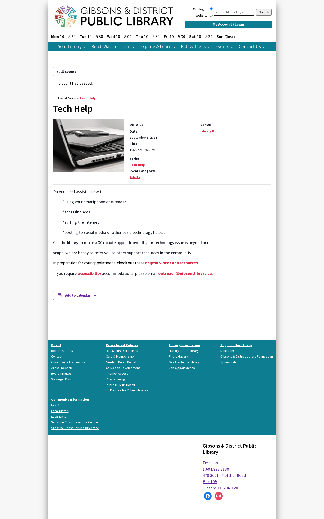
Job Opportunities (182, 368)
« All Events (66, 71)
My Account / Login (228, 24)
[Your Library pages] (86, 47)
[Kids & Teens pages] (210, 47)
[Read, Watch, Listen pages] (134, 47)
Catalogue (200, 9)
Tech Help (137, 165)
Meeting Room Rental (121, 362)
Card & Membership (120, 356)
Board (56, 345)
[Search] (234, 12)
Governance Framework (68, 362)
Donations (227, 351)
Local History (60, 411)
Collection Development (123, 368)
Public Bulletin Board (120, 385)
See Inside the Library (184, 362)
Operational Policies (122, 345)
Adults (135, 177)
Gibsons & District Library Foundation (246, 356)
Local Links (58, 416)
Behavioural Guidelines (122, 351)
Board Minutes (61, 373)
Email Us (210, 463)
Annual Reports (62, 368)
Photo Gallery (178, 356)
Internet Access (117, 373)
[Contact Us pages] (265, 47)
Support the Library (236, 345)
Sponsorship (229, 362)
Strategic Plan (61, 379)
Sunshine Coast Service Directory (75, 428)
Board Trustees (62, 351)
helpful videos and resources (171, 263)
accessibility (89, 273)
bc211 (55, 405)
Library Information (184, 345)
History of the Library (184, 351)
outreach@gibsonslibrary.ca (185, 273)
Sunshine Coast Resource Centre (74, 422)
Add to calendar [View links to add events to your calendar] (77, 295)
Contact (56, 356)
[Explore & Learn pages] (175, 47)
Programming (115, 379)
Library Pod (209, 131)
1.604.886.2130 (216, 469)
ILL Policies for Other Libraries (127, 390)
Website (201, 15)
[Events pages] (233, 47)
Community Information (70, 399)
